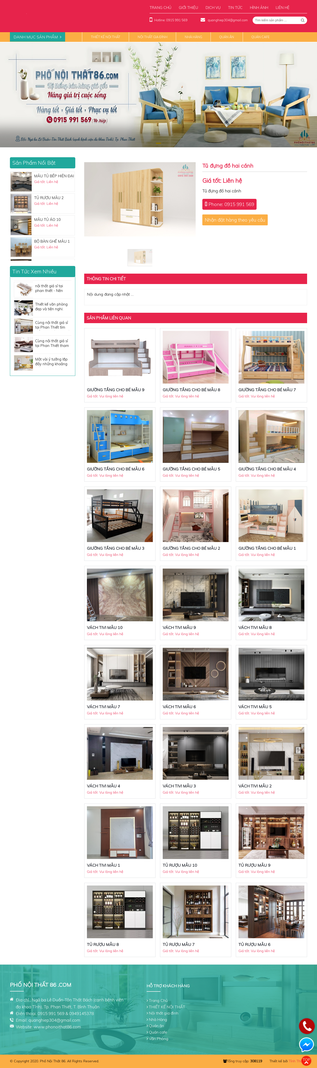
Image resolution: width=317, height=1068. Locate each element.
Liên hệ (283, 7)
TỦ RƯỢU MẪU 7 (179, 944)
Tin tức (235, 7)
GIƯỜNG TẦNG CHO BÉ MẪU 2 (191, 548)
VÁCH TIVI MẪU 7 (103, 706)
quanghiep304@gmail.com (227, 20)
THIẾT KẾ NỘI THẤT (105, 37)
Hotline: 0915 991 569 (170, 20)
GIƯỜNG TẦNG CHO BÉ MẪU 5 (191, 469)
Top (306, 1059)
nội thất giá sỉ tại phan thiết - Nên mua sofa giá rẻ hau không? (52, 289)
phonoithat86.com (63, 1026)
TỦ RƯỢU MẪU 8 (103, 944)
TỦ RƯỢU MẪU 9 (254, 865)
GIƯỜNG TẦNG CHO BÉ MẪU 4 (267, 469)
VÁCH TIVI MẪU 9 (179, 627)
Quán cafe (260, 37)
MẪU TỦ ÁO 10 (47, 219)
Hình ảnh (259, 7)
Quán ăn (226, 37)
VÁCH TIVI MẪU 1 (103, 865)
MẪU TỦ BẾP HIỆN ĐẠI (54, 176)
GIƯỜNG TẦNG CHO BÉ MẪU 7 (267, 389)
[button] (158, 143)
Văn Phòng (158, 1038)
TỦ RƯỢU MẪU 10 (180, 865)
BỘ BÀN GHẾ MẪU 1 (52, 241)
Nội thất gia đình (152, 37)
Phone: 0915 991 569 (231, 204)
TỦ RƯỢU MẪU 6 (254, 944)
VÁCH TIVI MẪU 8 (255, 627)
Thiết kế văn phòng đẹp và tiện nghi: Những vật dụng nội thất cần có (52, 307)
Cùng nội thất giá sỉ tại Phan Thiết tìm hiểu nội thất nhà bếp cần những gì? (53, 325)
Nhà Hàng (193, 37)
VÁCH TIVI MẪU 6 (179, 706)
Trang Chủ (158, 1000)
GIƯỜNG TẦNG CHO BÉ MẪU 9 (115, 389)
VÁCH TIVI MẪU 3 (179, 785)
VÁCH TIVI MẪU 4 (103, 785)
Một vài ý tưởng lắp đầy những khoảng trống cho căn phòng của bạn (52, 362)
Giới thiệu (188, 7)
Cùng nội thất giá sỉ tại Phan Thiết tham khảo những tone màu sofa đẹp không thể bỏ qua (52, 344)
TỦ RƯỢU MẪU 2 (49, 197)
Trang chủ (160, 7)
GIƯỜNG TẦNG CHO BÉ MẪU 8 (191, 389)
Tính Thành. (298, 1061)
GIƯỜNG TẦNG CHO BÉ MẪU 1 (267, 548)
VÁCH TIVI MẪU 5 (255, 706)
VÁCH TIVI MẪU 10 (105, 627)
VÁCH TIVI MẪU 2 (255, 785)
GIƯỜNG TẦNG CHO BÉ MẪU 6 (115, 469)
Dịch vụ (213, 7)
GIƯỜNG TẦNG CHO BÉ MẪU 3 (115, 548)
